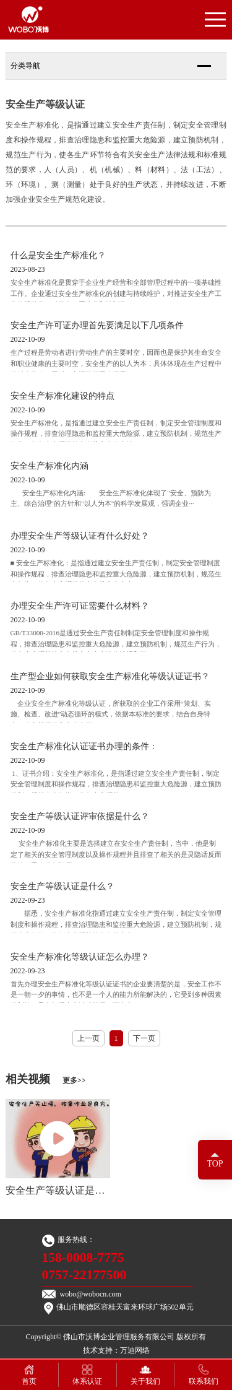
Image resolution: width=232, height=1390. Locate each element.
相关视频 (45, 1079)
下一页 (144, 1038)
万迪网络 (135, 1350)
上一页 (88, 1038)
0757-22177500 (84, 1274)
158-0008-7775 (83, 1257)
